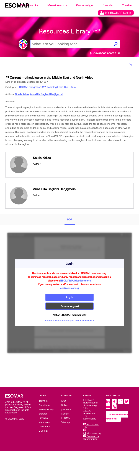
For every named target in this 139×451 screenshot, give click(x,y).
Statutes (43, 413)
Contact (128, 5)
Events (107, 5)
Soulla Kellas (22, 94)
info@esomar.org (92, 431)
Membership (57, 5)
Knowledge (84, 5)
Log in (69, 297)
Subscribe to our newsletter (117, 416)
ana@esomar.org (69, 288)
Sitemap (65, 422)
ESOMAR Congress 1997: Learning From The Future (47, 87)
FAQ (63, 401)
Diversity (43, 430)
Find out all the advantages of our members (69, 320)
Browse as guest (69, 306)
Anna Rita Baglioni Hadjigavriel (46, 94)
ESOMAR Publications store (75, 280)
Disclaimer (44, 426)
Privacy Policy (46, 409)
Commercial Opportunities (91, 437)
